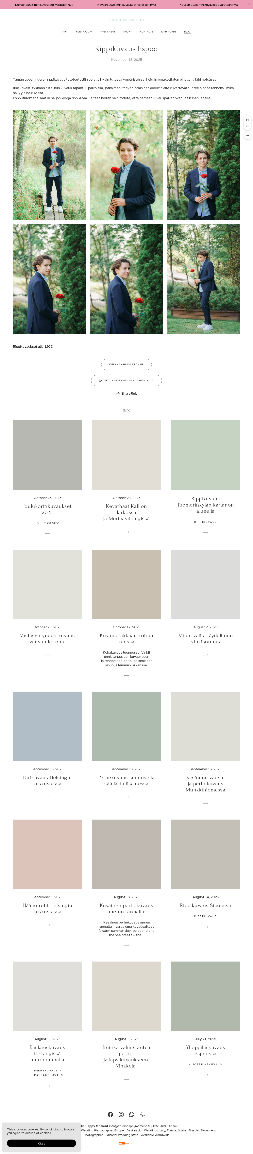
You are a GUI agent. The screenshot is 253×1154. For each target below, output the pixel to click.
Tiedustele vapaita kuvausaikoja (126, 386)
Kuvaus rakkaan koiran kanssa (126, 644)
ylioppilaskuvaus (205, 1070)
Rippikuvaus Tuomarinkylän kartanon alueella (205, 510)
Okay (41, 1143)
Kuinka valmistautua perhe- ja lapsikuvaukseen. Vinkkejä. (126, 1062)
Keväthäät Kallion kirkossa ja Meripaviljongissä (126, 518)
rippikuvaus (205, 527)
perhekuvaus (46, 1076)
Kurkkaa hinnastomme (126, 370)
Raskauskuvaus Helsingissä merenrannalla (47, 1059)
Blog (187, 31)
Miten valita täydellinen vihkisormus (205, 644)
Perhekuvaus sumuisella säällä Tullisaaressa (126, 786)
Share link (129, 399)
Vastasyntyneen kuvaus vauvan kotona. (47, 644)
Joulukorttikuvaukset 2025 (47, 515)
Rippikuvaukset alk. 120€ (33, 352)
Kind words (168, 31)
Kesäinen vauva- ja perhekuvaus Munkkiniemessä (206, 789)
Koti (65, 31)
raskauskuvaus (48, 1080)
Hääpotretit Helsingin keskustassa (47, 914)
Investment (107, 31)
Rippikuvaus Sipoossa (205, 911)
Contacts (146, 31)
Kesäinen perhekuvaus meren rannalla (126, 914)
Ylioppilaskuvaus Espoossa (205, 1056)
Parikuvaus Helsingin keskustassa (47, 786)
